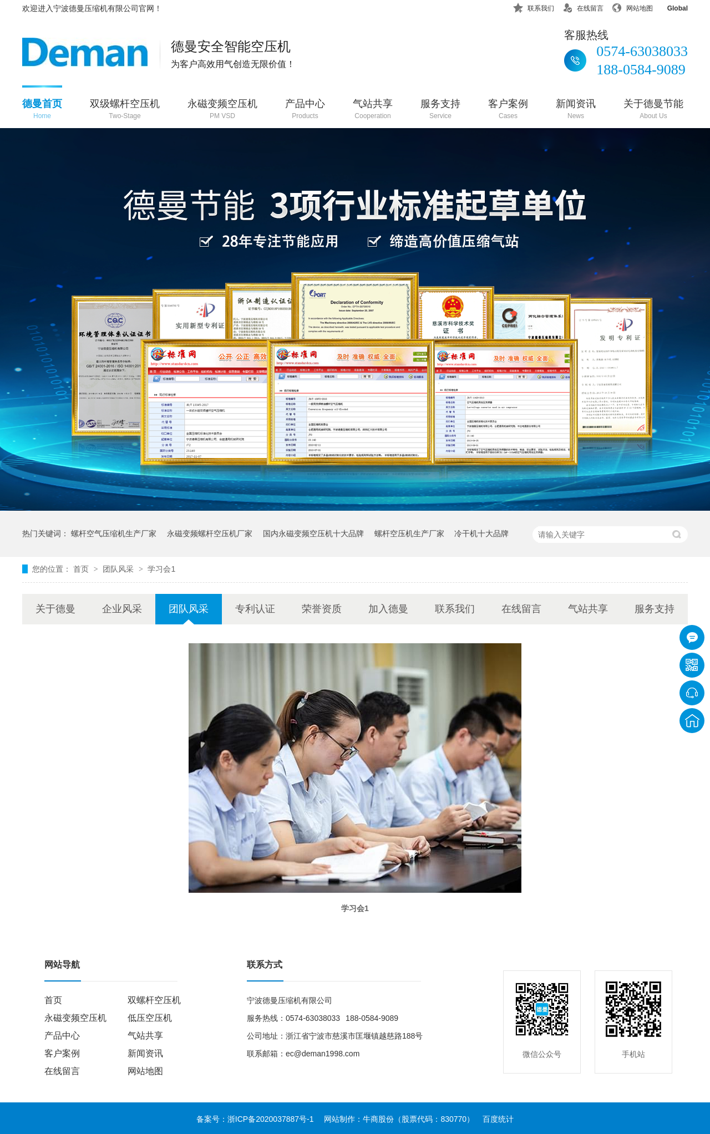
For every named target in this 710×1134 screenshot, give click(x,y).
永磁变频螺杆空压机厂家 (209, 533)
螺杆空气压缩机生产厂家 (113, 533)
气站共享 (373, 110)
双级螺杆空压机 (125, 110)
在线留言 (583, 6)
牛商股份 (378, 1119)
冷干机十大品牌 (481, 533)
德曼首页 (42, 110)
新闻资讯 (576, 110)
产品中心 (305, 110)
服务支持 (440, 110)
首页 (82, 569)
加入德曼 (388, 608)
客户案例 (508, 110)
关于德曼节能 (653, 110)
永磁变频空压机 (222, 110)
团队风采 (119, 569)
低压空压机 (150, 1018)
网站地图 (632, 6)
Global (670, 6)
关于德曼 (55, 608)
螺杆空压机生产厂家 (409, 533)
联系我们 (533, 6)
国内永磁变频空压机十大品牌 (313, 533)
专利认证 (255, 608)
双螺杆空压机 (154, 1000)
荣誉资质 (322, 608)
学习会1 (161, 569)
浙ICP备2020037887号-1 (270, 1119)
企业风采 (122, 608)
